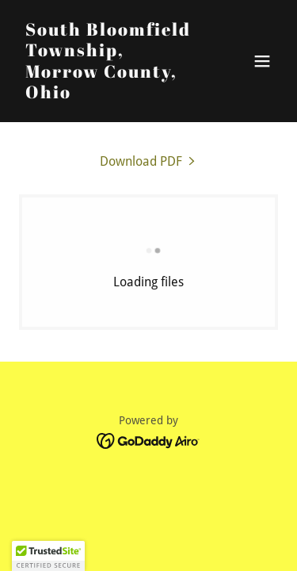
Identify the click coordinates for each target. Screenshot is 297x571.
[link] (109, 94)
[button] (262, 61)
